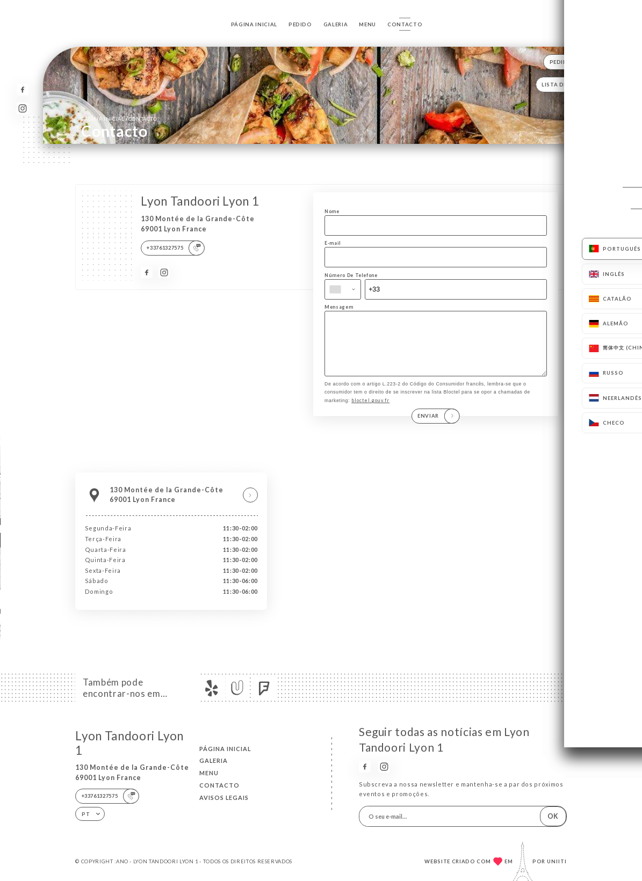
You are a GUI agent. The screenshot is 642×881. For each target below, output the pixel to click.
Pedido (300, 24)
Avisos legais (224, 797)
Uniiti (557, 861)
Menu (367, 24)
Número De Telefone (351, 275)
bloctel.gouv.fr (370, 411)
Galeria (335, 24)
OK (552, 816)
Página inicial (254, 24)
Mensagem (338, 307)
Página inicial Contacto (119, 118)
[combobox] (343, 289)
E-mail (332, 243)
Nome (332, 211)
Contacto (404, 24)
